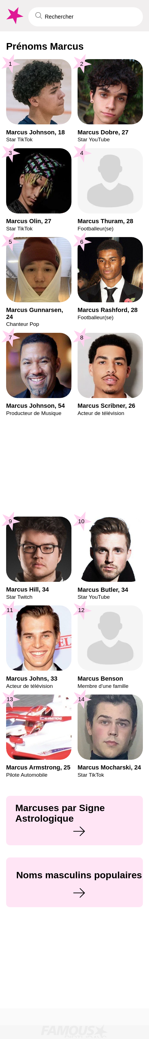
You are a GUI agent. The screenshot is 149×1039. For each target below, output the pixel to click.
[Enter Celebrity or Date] (85, 16)
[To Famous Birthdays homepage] (14, 15)
